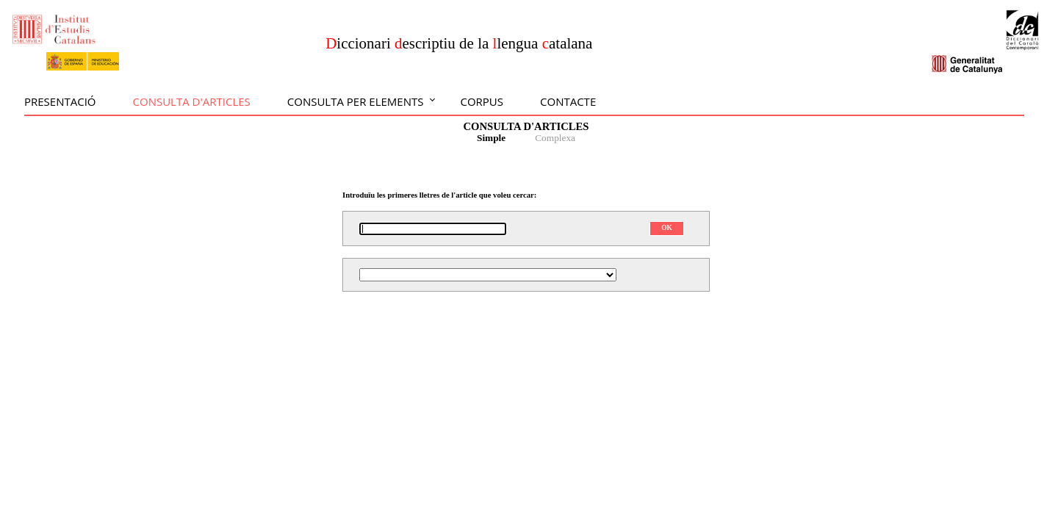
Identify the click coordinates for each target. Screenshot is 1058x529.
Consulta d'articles (192, 101)
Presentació (60, 101)
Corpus (481, 101)
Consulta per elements (355, 101)
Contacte (568, 101)
